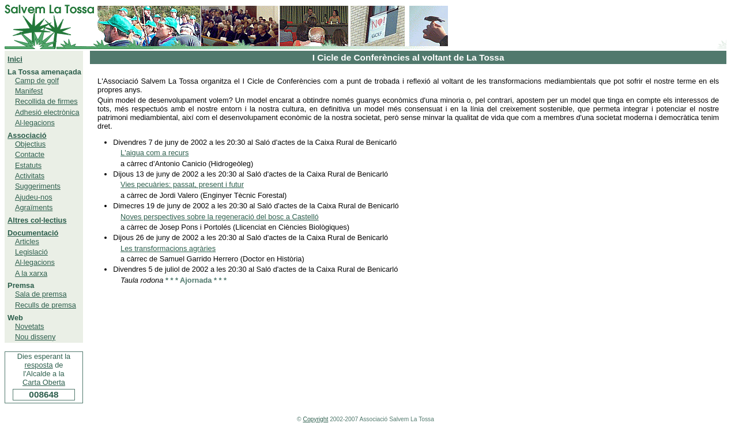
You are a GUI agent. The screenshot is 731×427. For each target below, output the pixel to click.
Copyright (316, 419)
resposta (39, 365)
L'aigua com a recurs (154, 152)
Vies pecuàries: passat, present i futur (182, 184)
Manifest (29, 91)
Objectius (30, 144)
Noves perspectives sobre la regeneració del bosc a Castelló (219, 216)
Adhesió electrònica (47, 112)
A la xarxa (31, 273)
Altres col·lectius (36, 220)
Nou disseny (35, 336)
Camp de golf (37, 80)
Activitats (29, 175)
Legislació (31, 252)
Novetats (29, 326)
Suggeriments (38, 186)
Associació (27, 135)
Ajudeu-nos (33, 197)
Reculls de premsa (45, 305)
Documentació (32, 233)
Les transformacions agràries (168, 248)
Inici (14, 59)
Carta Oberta (43, 382)
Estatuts (28, 165)
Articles (27, 241)
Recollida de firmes (46, 101)
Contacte (29, 154)
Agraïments (33, 207)
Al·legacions (35, 122)
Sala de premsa (41, 294)
